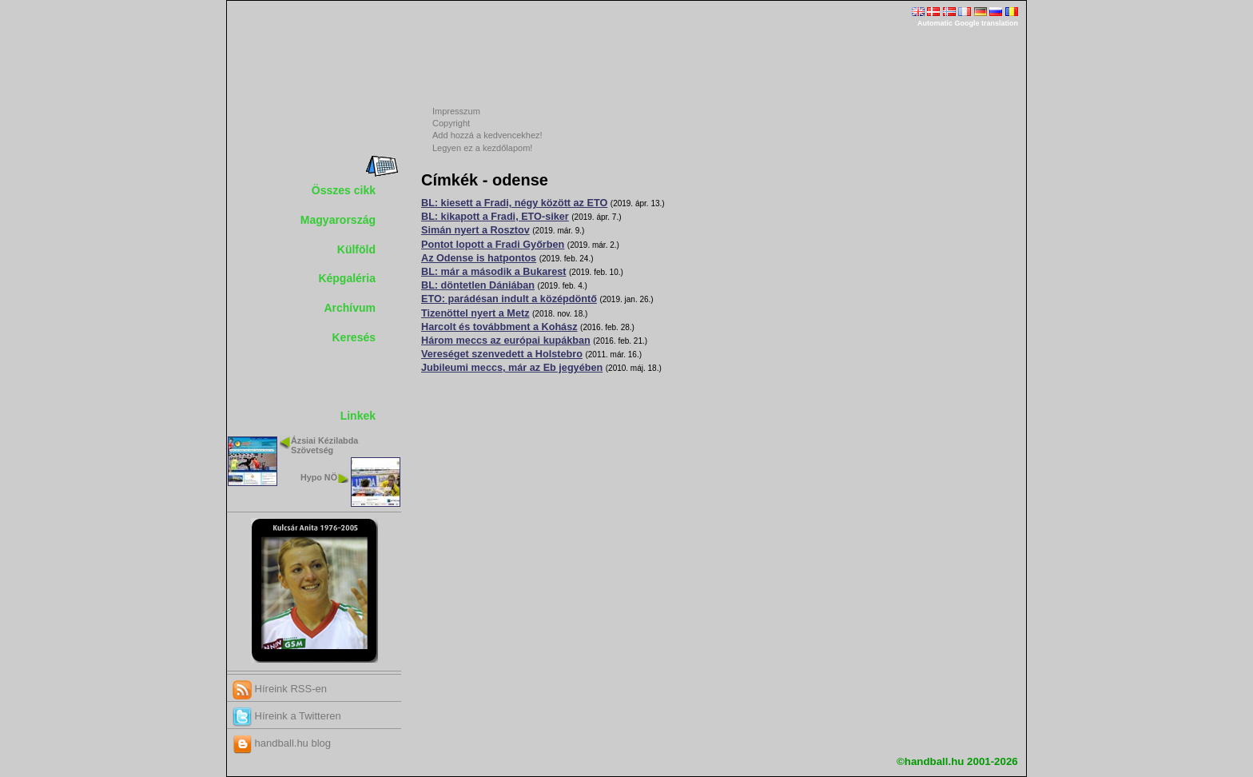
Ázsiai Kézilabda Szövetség (324, 446)
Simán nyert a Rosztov (475, 230)
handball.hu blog (282, 743)
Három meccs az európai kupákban (506, 340)
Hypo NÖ (318, 477)
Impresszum (456, 111)
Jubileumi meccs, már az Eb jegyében (512, 367)
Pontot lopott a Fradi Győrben (492, 244)
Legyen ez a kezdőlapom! (482, 148)
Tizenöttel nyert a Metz (475, 313)
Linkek (358, 415)
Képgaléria (347, 278)
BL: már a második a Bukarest (493, 271)
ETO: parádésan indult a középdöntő (509, 299)
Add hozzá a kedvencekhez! (487, 135)
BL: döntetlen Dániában (478, 285)
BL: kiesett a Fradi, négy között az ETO (514, 203)
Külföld (356, 249)
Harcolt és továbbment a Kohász (499, 327)
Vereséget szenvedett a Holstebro (502, 354)
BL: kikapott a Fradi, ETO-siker (495, 216)
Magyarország (338, 219)
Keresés (354, 337)
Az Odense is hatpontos (478, 258)
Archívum (350, 307)
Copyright (451, 123)
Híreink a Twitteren (287, 716)
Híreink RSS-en (280, 689)
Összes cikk (344, 190)
